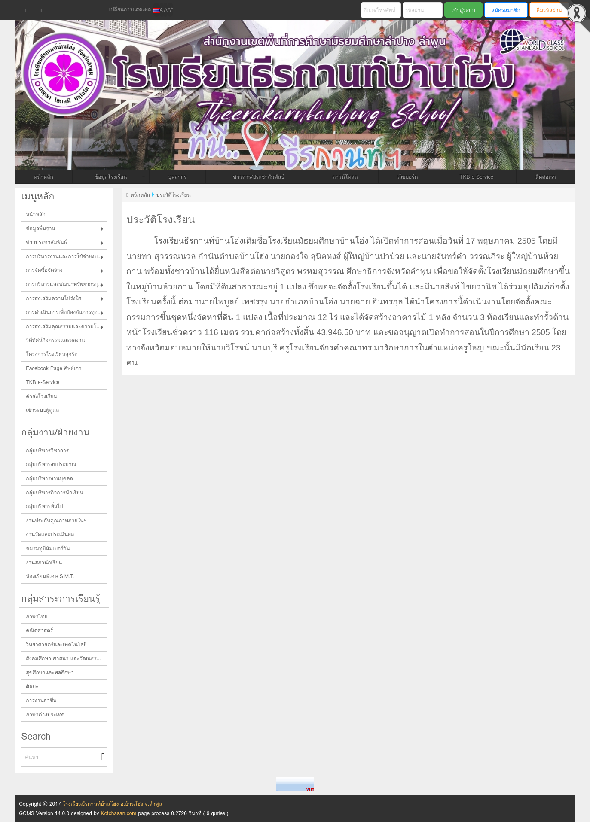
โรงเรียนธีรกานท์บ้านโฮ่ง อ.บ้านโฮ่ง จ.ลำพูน (112, 804)
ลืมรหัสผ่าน (549, 10)
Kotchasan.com (119, 813)
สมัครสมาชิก (506, 10)
